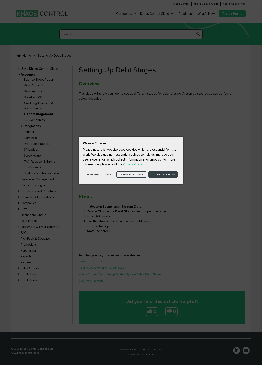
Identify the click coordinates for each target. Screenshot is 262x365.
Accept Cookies (163, 174)
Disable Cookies (131, 174)
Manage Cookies (99, 174)
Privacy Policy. (132, 164)
